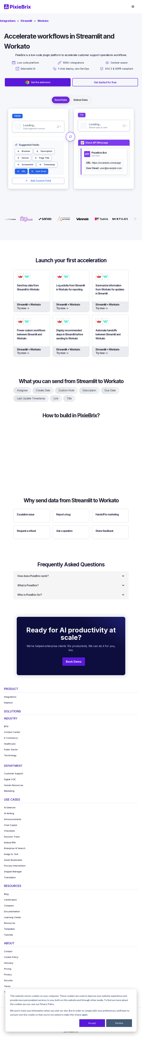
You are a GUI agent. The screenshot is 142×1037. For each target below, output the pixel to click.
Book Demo (74, 661)
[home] (19, 6)
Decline (119, 1023)
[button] (133, 7)
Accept (92, 1023)
